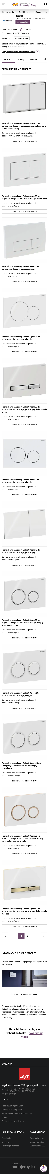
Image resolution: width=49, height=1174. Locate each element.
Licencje (5, 1142)
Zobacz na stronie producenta (24, 141)
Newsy (33, 59)
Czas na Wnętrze (37, 1138)
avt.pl (13, 1093)
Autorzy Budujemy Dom (12, 1110)
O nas (4, 1117)
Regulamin (6, 1138)
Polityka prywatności (11, 1146)
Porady (21, 59)
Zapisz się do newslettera (13, 1121)
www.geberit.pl (22, 22)
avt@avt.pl (6, 1093)
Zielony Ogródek (37, 1142)
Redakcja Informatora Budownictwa (17, 1113)
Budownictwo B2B (37, 1146)
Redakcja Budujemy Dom (12, 1106)
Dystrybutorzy (21, 38)
